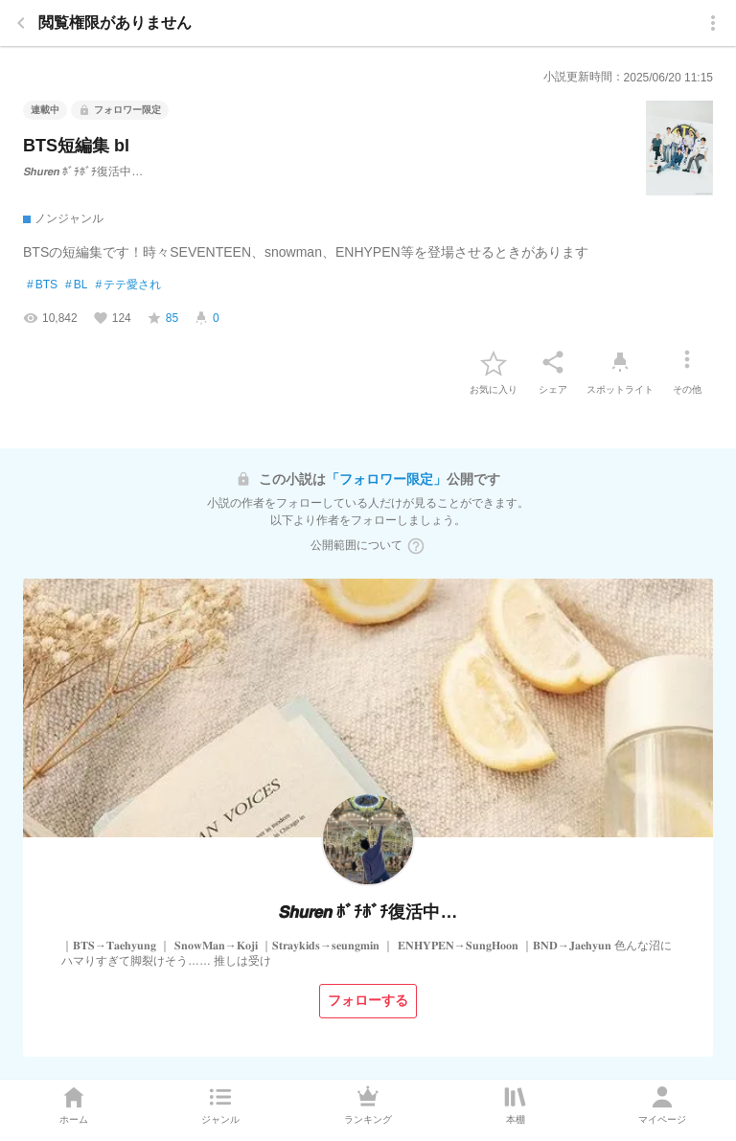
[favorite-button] (493, 362)
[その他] (687, 362)
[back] (21, 23)
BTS (42, 285)
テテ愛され (128, 285)
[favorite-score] (162, 318)
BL (76, 285)
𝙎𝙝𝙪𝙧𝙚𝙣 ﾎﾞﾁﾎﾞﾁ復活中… (83, 171)
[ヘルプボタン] (416, 546)
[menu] (713, 23)
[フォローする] (368, 1001)
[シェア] (553, 362)
